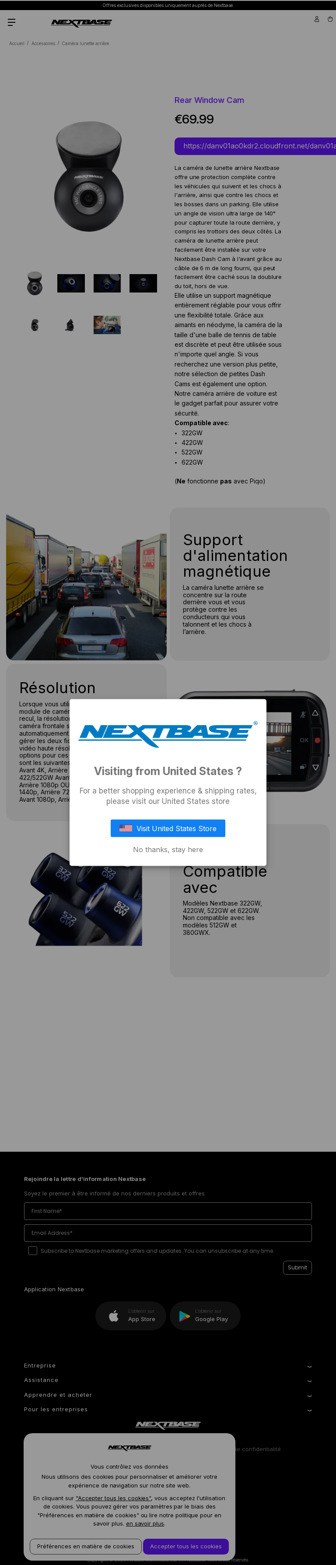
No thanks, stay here (168, 849)
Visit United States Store (168, 828)
